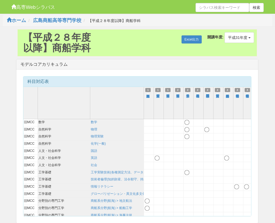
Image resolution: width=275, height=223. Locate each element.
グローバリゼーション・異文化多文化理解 (121, 194)
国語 (94, 151)
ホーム (16, 20)
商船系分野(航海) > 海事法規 (111, 215)
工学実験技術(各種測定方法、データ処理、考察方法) (129, 172)
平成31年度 (239, 37)
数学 (94, 122)
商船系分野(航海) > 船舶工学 (111, 208)
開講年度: (215, 37)
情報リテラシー (102, 186)
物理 (94, 129)
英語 (94, 158)
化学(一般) (98, 143)
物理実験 (97, 136)
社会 (94, 165)
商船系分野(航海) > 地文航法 (111, 201)
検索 (256, 7)
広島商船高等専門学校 (57, 20)
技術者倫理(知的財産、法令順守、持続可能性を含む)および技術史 (138, 179)
